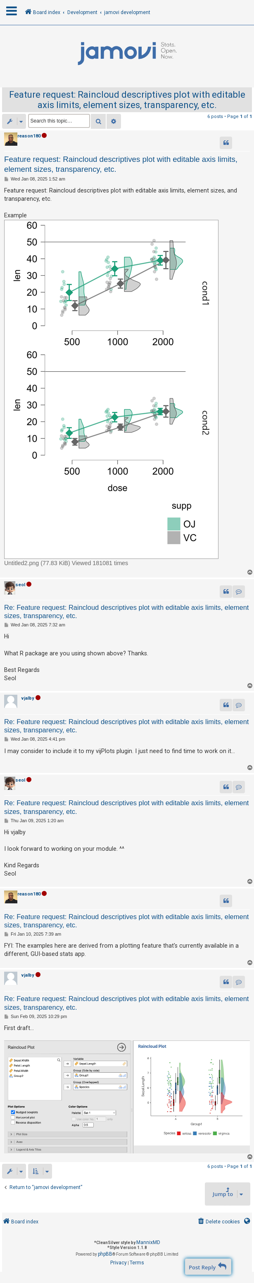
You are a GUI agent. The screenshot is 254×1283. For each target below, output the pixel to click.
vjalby (27, 698)
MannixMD (148, 1242)
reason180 (28, 136)
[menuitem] (218, 1222)
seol (20, 584)
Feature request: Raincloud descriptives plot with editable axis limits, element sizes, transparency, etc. (127, 99)
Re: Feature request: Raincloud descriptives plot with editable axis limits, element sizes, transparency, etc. (126, 612)
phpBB (105, 1254)
